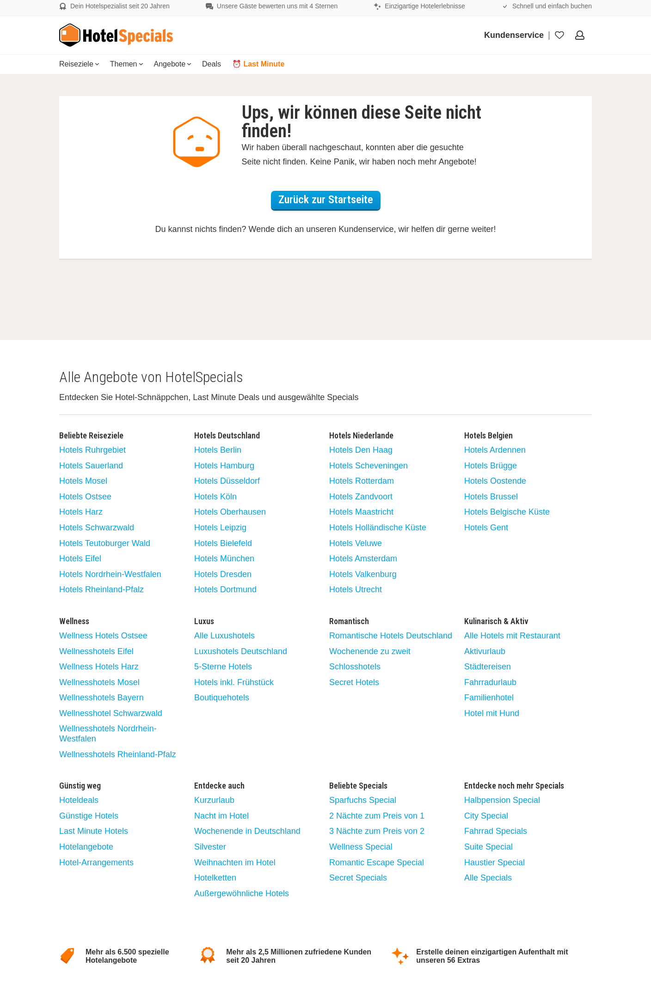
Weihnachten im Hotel (235, 862)
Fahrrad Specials (495, 831)
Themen (126, 64)
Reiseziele (79, 64)
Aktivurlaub (484, 651)
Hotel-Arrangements (96, 862)
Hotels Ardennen (495, 450)
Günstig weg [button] (80, 786)
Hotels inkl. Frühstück (234, 682)
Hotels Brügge (490, 465)
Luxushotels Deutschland (240, 651)
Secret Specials (358, 877)
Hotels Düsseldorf (227, 481)
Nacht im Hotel (221, 815)
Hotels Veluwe (355, 543)
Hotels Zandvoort (361, 496)
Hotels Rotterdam (361, 481)
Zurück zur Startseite (325, 199)
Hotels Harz (81, 511)
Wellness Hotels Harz (99, 666)
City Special (486, 815)
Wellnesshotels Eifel (96, 651)
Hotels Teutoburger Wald (104, 543)
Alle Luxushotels (224, 635)
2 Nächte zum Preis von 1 (376, 815)
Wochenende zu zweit (370, 651)
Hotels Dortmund (225, 589)
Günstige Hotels (88, 815)
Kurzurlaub (214, 800)
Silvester (210, 846)
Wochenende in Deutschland (247, 831)
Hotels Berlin (217, 450)
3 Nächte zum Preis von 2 (376, 831)
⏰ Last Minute (258, 64)
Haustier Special (494, 862)
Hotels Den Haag (361, 450)
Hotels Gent (486, 527)
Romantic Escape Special (376, 862)
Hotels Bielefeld (223, 543)
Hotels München (224, 558)
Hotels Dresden (223, 574)
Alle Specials (488, 877)
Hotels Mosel (83, 481)
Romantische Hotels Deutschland (390, 635)
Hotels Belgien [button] (488, 435)
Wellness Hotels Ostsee (103, 635)
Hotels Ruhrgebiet (92, 450)
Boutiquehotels (221, 697)
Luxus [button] (204, 621)
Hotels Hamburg (224, 465)
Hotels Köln (215, 496)
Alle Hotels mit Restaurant (512, 635)
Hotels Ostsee (85, 496)
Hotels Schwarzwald (96, 527)
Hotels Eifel (80, 558)
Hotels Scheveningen (368, 465)
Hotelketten (215, 877)
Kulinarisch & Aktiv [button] (496, 621)
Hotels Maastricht (361, 511)
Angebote (172, 64)
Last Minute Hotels (93, 831)
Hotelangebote (86, 846)
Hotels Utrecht (355, 589)
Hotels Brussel (491, 496)
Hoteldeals (78, 800)
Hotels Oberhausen (230, 511)
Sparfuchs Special (362, 800)
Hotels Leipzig (220, 527)
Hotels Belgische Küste (507, 511)
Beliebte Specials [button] (358, 786)
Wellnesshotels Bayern (101, 697)
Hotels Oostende (495, 481)
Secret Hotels (354, 682)
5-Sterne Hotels (223, 666)
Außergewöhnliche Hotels (241, 893)
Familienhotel (489, 697)
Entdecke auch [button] (219, 786)
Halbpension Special (502, 800)
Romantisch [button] (349, 621)
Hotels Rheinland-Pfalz (101, 589)
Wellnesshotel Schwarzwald (110, 713)
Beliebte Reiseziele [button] (91, 435)
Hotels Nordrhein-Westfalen (110, 574)
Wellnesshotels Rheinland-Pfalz (117, 754)
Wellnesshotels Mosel (99, 682)
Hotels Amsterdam (363, 558)
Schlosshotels (355, 666)
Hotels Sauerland (91, 465)
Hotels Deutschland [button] (227, 435)
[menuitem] (79, 64)
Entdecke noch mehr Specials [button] (514, 786)
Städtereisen (487, 666)
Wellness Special (361, 846)
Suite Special (488, 846)
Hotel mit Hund (491, 713)
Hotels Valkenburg (363, 574)
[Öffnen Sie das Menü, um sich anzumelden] (581, 35)
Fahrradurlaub (490, 682)
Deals (211, 64)
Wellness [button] (74, 621)
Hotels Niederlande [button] (361, 435)
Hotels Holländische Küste (377, 527)
